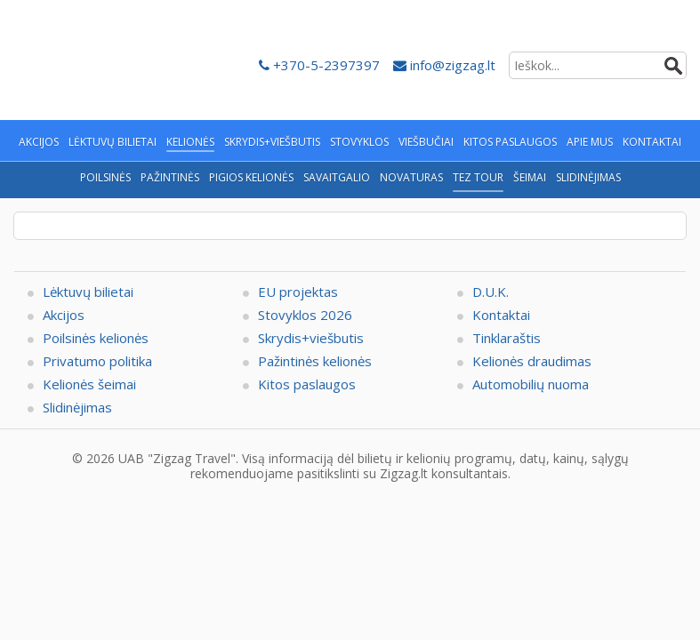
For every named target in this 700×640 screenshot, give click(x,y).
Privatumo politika (97, 361)
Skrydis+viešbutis (311, 338)
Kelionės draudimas (531, 361)
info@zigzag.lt (444, 65)
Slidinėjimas (77, 407)
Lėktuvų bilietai (88, 291)
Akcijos (63, 315)
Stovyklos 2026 (305, 315)
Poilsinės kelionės (96, 338)
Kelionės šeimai (89, 384)
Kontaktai (501, 315)
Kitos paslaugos (307, 384)
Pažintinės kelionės (315, 361)
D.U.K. (490, 291)
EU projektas (298, 291)
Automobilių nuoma (530, 384)
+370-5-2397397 (319, 65)
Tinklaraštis (506, 338)
